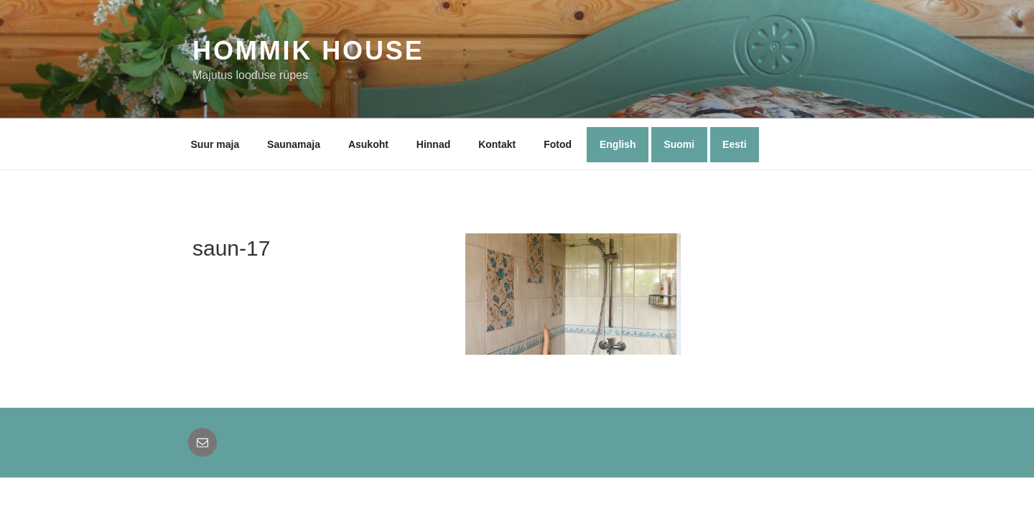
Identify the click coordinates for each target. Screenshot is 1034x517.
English (618, 144)
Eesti (734, 144)
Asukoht (368, 144)
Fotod (558, 144)
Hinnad (433, 144)
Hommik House (308, 50)
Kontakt (497, 144)
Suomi (678, 144)
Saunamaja (293, 144)
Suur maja (215, 144)
